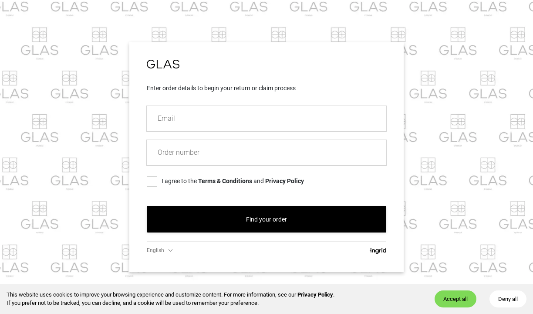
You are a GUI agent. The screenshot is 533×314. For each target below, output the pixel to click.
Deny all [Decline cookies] (508, 299)
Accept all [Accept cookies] (455, 299)
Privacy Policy (315, 294)
